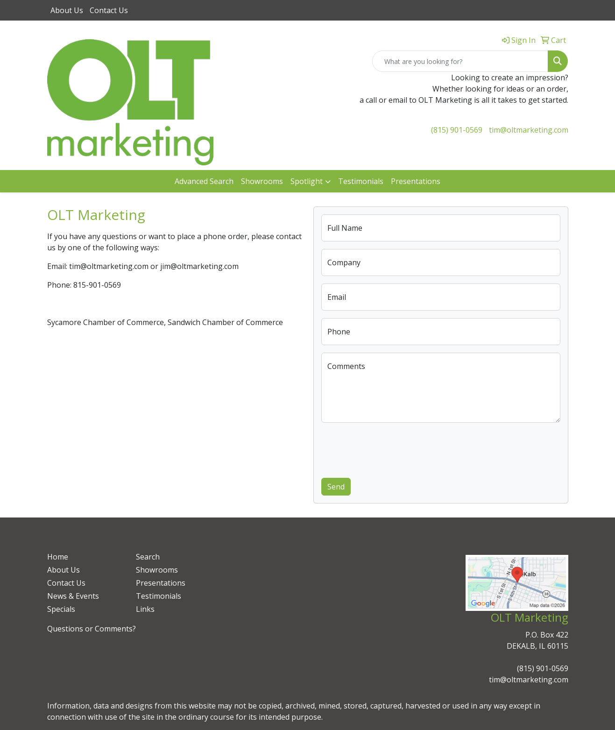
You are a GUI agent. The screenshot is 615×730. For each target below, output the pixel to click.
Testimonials (360, 181)
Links (145, 609)
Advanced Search (204, 181)
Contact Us (109, 10)
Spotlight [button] (306, 181)
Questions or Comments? (91, 629)
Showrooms (262, 181)
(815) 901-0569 (456, 130)
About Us (66, 10)
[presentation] (392, 448)
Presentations (415, 181)
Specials (61, 609)
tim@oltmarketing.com (528, 130)
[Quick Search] (460, 61)
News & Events (73, 596)
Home (57, 557)
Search (148, 557)
